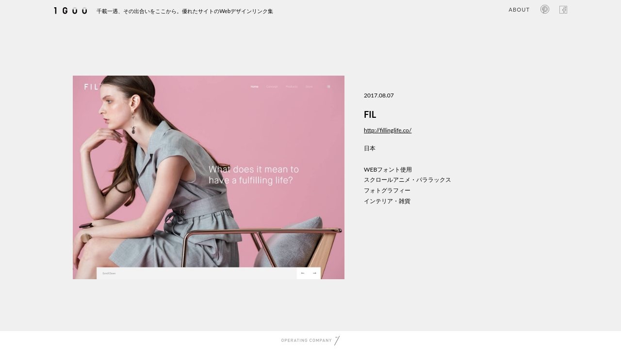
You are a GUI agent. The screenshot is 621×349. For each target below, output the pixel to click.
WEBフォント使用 (388, 169)
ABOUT (519, 9)
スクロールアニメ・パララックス (407, 179)
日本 (370, 148)
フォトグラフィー (387, 190)
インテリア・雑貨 (387, 201)
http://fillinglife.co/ (387, 130)
